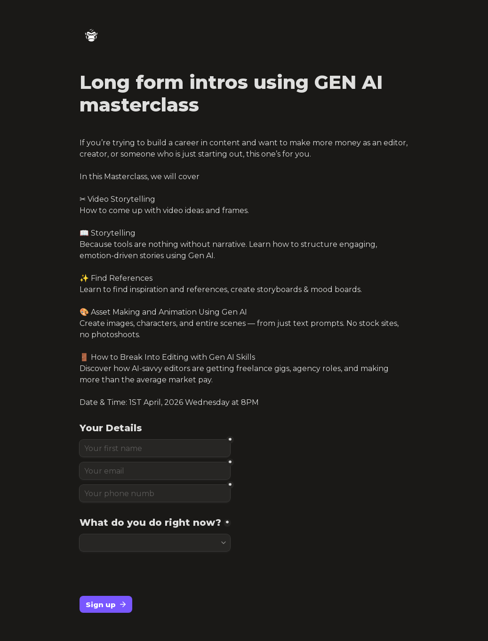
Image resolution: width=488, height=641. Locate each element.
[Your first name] (155, 448)
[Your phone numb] (155, 493)
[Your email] (155, 470)
